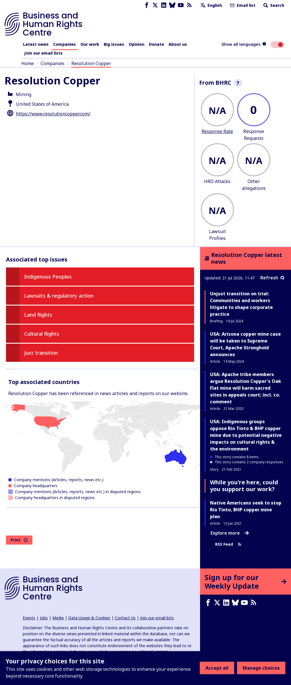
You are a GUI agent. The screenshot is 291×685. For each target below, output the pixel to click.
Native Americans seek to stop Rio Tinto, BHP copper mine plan (245, 510)
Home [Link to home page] (27, 63)
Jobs (44, 617)
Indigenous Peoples (48, 276)
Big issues (114, 44)
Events (29, 617)
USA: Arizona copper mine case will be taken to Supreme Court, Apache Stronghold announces (245, 344)
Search (273, 5)
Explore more (230, 533)
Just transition (41, 352)
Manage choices (261, 668)
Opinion (136, 44)
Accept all (216, 668)
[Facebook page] (146, 5)
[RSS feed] (189, 5)
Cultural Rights (41, 333)
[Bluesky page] (172, 5)
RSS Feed (228, 544)
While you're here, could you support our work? (244, 485)
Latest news (36, 44)
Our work (89, 44)
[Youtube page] (180, 5)
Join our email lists (43, 53)
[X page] (155, 5)
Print (19, 540)
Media (58, 617)
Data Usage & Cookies (89, 617)
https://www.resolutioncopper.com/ (53, 114)
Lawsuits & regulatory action (58, 295)
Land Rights (38, 314)
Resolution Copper (91, 63)
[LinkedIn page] (163, 5)
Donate (156, 44)
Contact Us (125, 617)
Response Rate (217, 131)
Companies (64, 44)
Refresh (272, 278)
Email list (242, 5)
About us (178, 44)
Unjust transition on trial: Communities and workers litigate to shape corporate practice (241, 303)
